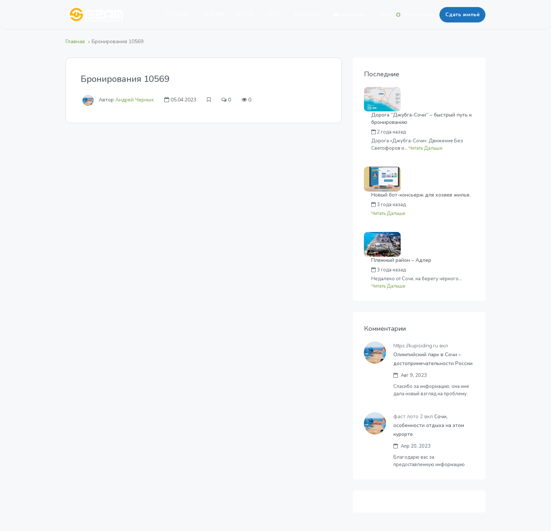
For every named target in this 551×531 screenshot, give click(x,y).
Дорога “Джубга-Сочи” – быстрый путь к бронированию (421, 118)
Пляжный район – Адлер (401, 260)
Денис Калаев (438, 270)
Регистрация (419, 14)
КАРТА (246, 14)
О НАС (274, 14)
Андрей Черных (134, 99)
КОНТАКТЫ (307, 14)
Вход (385, 14)
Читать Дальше (425, 148)
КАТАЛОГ (214, 14)
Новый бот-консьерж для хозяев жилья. (420, 194)
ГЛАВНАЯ (178, 14)
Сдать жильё (462, 14)
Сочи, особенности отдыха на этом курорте (428, 425)
